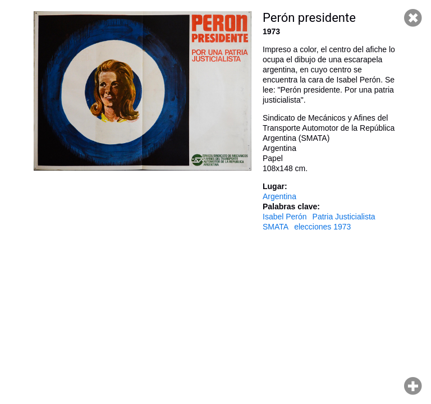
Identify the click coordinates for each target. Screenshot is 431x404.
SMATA (275, 226)
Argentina (279, 196)
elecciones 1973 (322, 226)
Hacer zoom (413, 386)
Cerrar (413, 18)
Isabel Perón (285, 216)
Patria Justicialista (344, 216)
